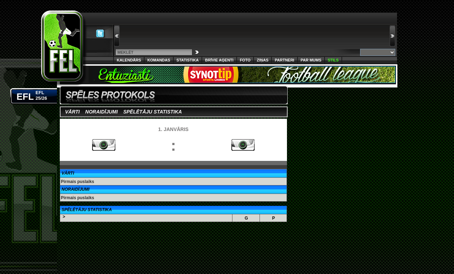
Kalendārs (129, 60)
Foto (245, 60)
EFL (32, 95)
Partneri (284, 60)
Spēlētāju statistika (152, 112)
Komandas (158, 60)
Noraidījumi (101, 112)
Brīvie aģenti (219, 60)
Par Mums (311, 60)
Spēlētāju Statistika (87, 209)
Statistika (188, 60)
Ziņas (262, 60)
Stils (333, 60)
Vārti (72, 112)
